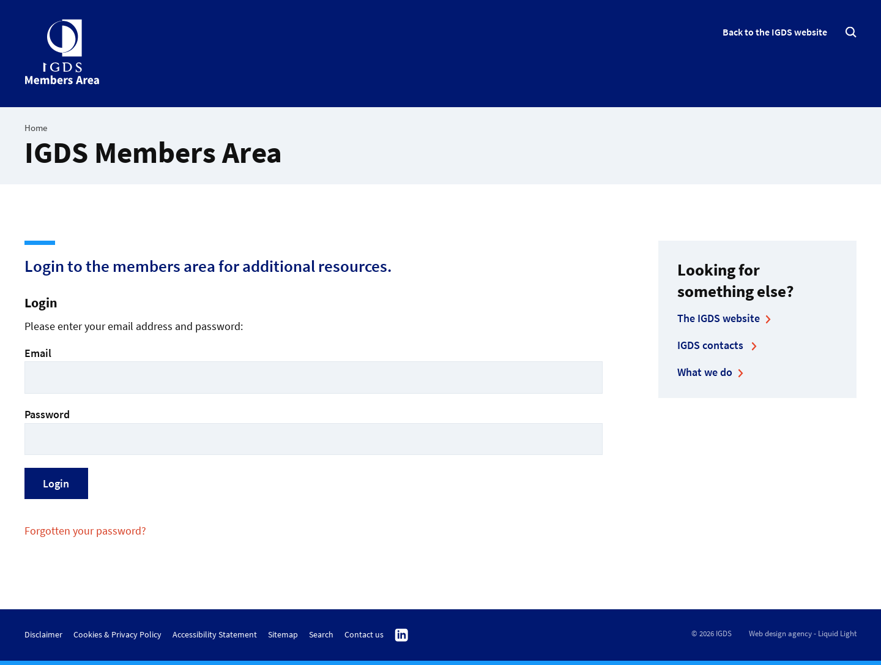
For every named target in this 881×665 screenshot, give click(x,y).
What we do (704, 372)
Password (313, 430)
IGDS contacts (711, 345)
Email (313, 369)
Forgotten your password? (85, 531)
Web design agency (780, 633)
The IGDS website (718, 318)
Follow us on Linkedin (402, 635)
